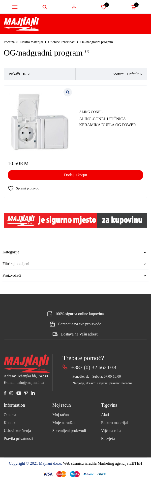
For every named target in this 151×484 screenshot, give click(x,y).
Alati (105, 415)
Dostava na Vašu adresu (79, 334)
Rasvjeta (108, 438)
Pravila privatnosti (18, 438)
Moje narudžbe (64, 423)
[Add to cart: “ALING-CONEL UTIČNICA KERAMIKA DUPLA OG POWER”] (75, 175)
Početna (9, 42)
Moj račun (60, 415)
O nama (10, 415)
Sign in (74, 6)
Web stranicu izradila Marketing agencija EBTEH (102, 463)
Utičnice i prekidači (61, 42)
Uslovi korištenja (17, 430)
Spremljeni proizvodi (69, 430)
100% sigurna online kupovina (79, 314)
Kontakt (10, 423)
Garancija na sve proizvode (79, 324)
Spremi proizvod (103, 6)
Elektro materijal (31, 42)
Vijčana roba (111, 430)
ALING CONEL (91, 112)
